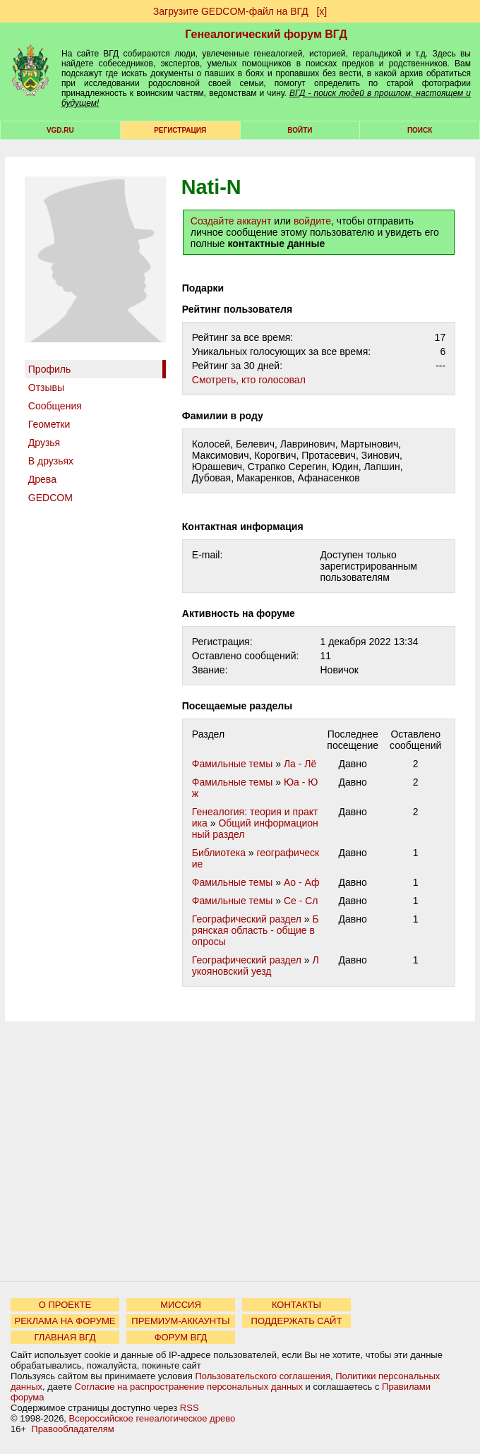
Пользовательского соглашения (262, 1376)
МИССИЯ (180, 1304)
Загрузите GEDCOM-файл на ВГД (230, 11)
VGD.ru (60, 130)
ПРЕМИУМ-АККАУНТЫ (180, 1321)
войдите (312, 221)
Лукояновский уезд (255, 965)
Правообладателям (72, 1429)
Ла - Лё (300, 763)
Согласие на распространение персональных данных (189, 1386)
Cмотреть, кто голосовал (249, 379)
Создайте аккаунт (231, 221)
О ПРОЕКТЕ (65, 1304)
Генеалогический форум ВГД (266, 34)
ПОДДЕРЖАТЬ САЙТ (296, 1321)
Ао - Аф (302, 882)
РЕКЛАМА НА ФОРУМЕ (64, 1321)
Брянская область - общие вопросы (255, 930)
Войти (299, 130)
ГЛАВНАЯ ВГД (65, 1337)
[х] (321, 11)
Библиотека (219, 852)
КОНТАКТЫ (296, 1304)
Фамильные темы (232, 763)
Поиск (419, 130)
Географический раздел (246, 919)
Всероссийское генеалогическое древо (152, 1418)
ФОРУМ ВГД (181, 1337)
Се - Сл (301, 900)
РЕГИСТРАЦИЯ (180, 130)
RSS (189, 1407)
